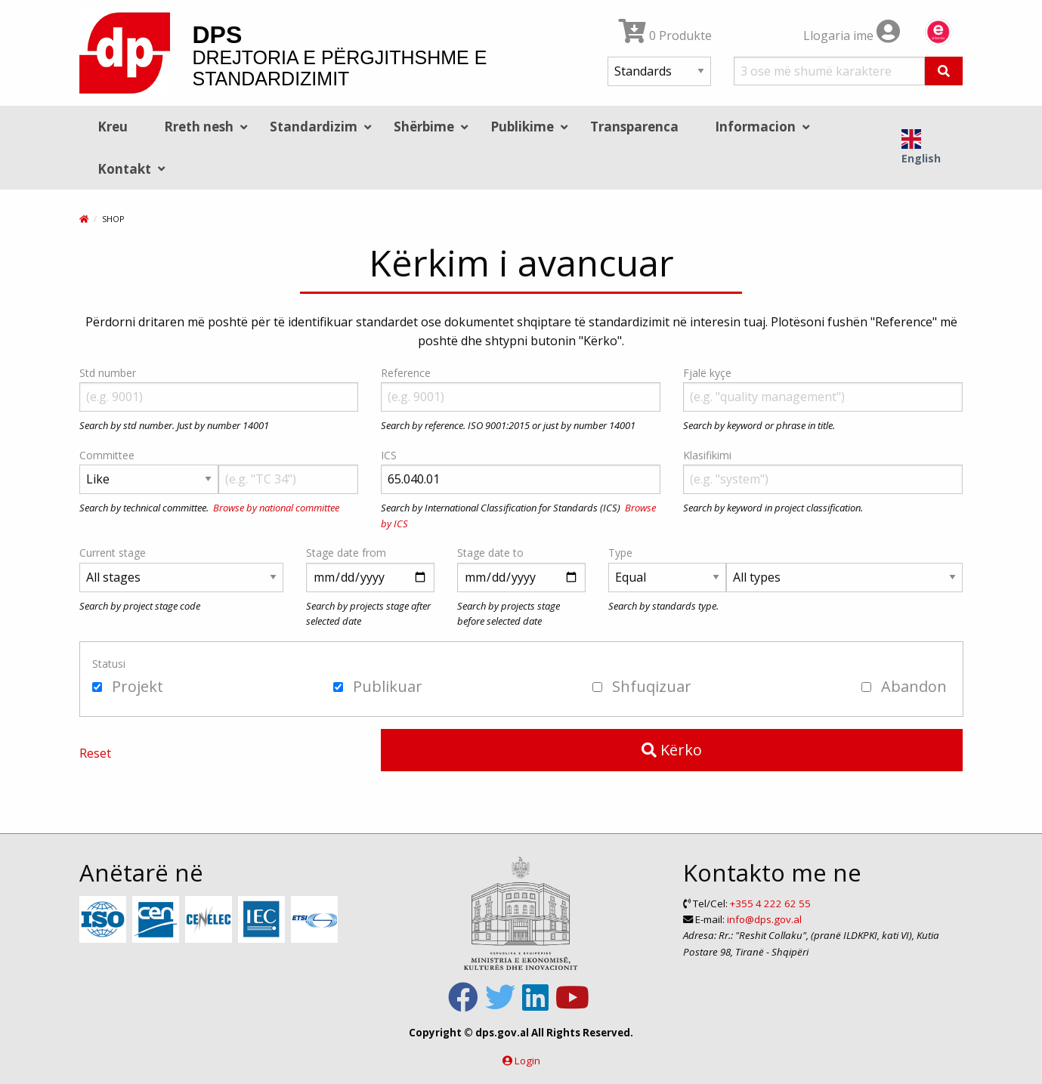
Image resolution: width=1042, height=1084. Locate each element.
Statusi (108, 663)
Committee (107, 455)
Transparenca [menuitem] (634, 126)
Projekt (127, 686)
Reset (95, 753)
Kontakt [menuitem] (124, 169)
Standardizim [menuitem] (313, 126)
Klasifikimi (707, 455)
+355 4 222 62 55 (770, 903)
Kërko (672, 750)
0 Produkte (665, 35)
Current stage (112, 552)
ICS (389, 455)
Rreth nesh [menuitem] (198, 126)
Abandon (904, 686)
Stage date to (490, 552)
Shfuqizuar (641, 686)
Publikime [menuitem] (522, 126)
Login (527, 1060)
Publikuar (377, 686)
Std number (107, 373)
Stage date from (346, 552)
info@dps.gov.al (764, 919)
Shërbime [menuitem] (424, 126)
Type (620, 552)
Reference (406, 373)
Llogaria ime (851, 35)
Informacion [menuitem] (755, 126)
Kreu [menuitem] (112, 126)
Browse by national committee (276, 507)
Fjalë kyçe (707, 373)
